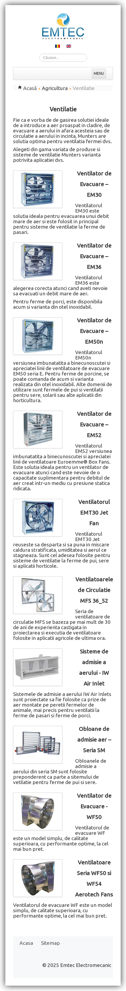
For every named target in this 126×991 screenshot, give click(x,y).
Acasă (30, 88)
